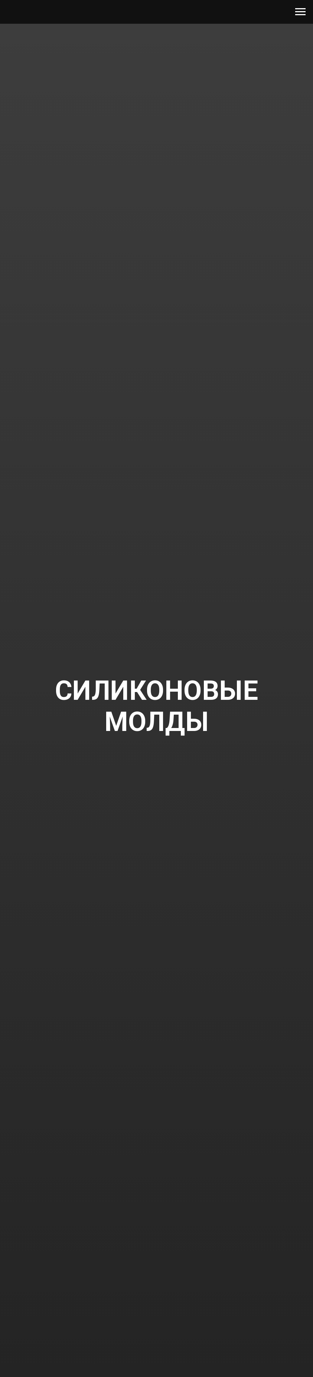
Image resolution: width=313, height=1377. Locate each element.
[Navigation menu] (300, 12)
